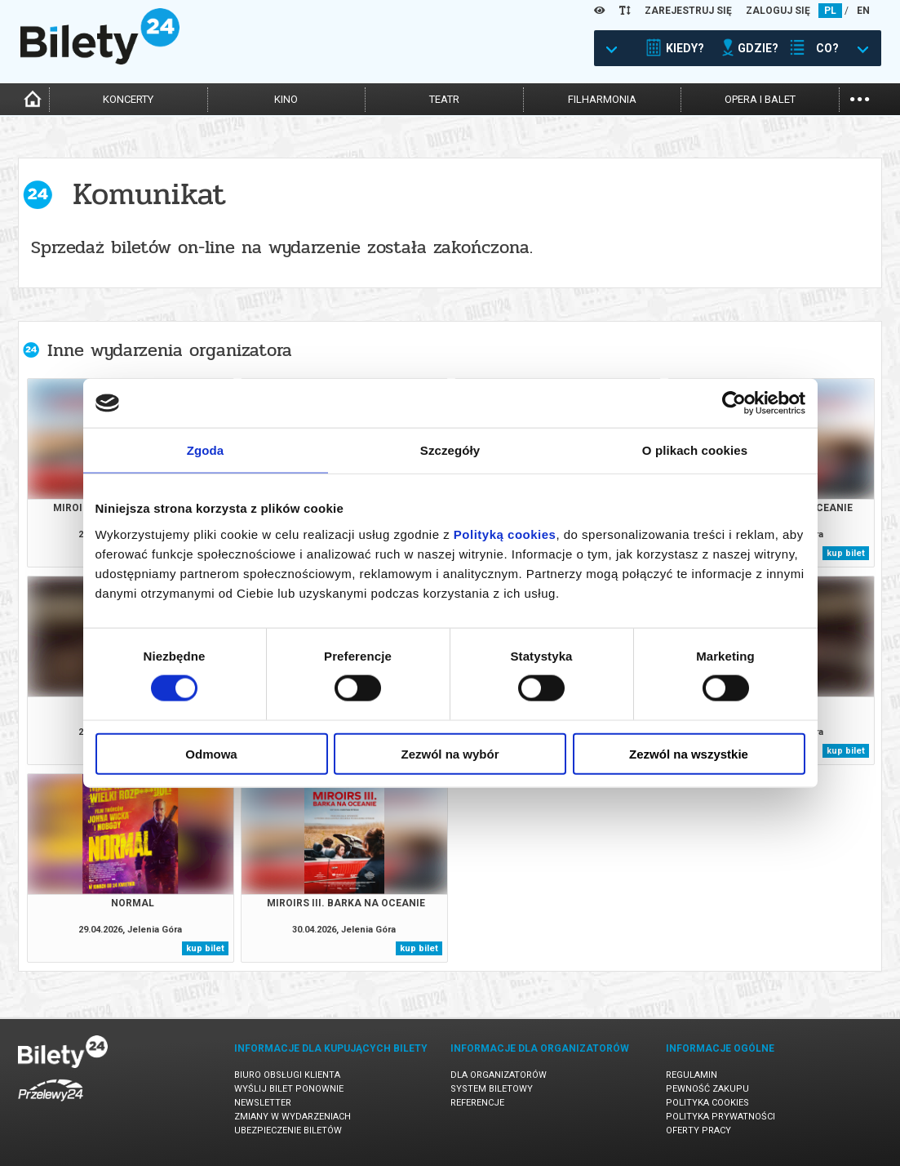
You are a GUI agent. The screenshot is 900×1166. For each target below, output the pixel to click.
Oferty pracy (698, 1130)
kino (286, 99)
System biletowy (491, 1089)
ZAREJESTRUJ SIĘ (688, 10)
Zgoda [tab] (205, 450)
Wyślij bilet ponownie (289, 1089)
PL (830, 10)
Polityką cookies (505, 534)
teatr (444, 99)
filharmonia (602, 99)
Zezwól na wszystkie (688, 753)
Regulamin (691, 1075)
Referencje (477, 1102)
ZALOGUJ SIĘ (778, 10)
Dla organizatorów (498, 1075)
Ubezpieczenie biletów (288, 1130)
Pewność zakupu (707, 1089)
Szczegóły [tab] (450, 450)
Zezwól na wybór (450, 753)
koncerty (128, 99)
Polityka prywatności (720, 1116)
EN (863, 10)
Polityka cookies (707, 1102)
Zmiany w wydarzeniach (292, 1116)
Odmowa (211, 753)
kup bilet (846, 553)
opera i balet (760, 99)
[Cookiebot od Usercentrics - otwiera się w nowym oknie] (734, 403)
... (860, 97)
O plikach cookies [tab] (694, 450)
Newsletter (262, 1102)
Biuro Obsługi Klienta (287, 1075)
